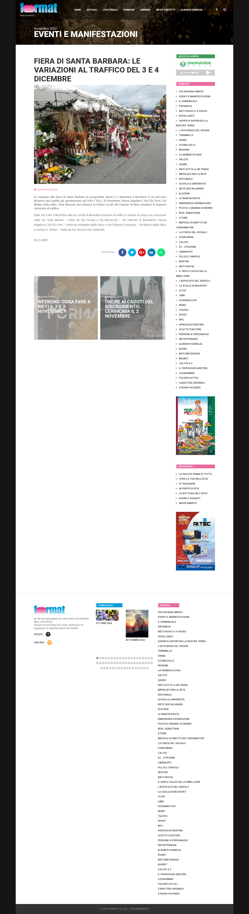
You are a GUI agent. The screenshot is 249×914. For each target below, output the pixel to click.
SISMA (181, 140)
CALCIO (182, 242)
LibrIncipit (184, 251)
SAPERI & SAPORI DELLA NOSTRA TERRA (182, 641)
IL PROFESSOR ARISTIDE (191, 368)
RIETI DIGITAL (185, 266)
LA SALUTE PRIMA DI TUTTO (194, 474)
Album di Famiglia (191, 10)
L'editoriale (110, 10)
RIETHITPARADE (187, 339)
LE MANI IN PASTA (188, 198)
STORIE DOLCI (185, 145)
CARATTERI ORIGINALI (190, 382)
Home (77, 10)
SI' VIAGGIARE (185, 483)
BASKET (182, 358)
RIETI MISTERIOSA (188, 353)
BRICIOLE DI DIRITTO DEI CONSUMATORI (181, 738)
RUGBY (181, 348)
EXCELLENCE (185, 115)
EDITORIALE (184, 179)
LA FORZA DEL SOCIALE (191, 232)
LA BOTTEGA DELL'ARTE (192, 493)
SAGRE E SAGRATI (188, 498)
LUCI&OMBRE (185, 373)
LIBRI (180, 295)
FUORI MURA (185, 237)
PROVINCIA (184, 106)
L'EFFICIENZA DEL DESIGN (192, 130)
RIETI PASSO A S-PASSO (191, 111)
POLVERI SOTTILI (187, 377)
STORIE (182, 217)
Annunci (145, 10)
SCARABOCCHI (186, 300)
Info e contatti (165, 10)
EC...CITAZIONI (186, 246)
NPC (180, 319)
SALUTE (182, 159)
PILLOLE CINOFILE (188, 256)
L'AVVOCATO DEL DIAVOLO (193, 280)
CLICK (181, 290)
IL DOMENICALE (186, 101)
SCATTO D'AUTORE (188, 329)
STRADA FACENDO (188, 387)
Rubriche (129, 10)
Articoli (92, 10)
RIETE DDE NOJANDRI (190, 188)
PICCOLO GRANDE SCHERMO (194, 208)
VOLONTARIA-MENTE (190, 91)
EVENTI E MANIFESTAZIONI (193, 96)
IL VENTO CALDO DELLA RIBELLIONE (179, 782)
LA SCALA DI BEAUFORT (191, 285)
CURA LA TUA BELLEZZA (192, 478)
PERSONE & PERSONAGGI (192, 334)
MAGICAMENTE (186, 503)
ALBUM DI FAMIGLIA (189, 344)
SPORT (181, 314)
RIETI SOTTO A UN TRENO (192, 169)
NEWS (181, 305)
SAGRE (181, 164)
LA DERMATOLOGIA (189, 154)
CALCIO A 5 (184, 363)
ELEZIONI (183, 193)
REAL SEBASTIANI (188, 212)
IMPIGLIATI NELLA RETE (191, 174)
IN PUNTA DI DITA (187, 488)
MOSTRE (182, 261)
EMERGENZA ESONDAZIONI (193, 203)
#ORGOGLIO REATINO (190, 324)
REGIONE (182, 149)
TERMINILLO (184, 135)
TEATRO (182, 310)
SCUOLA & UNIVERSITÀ (191, 183)
